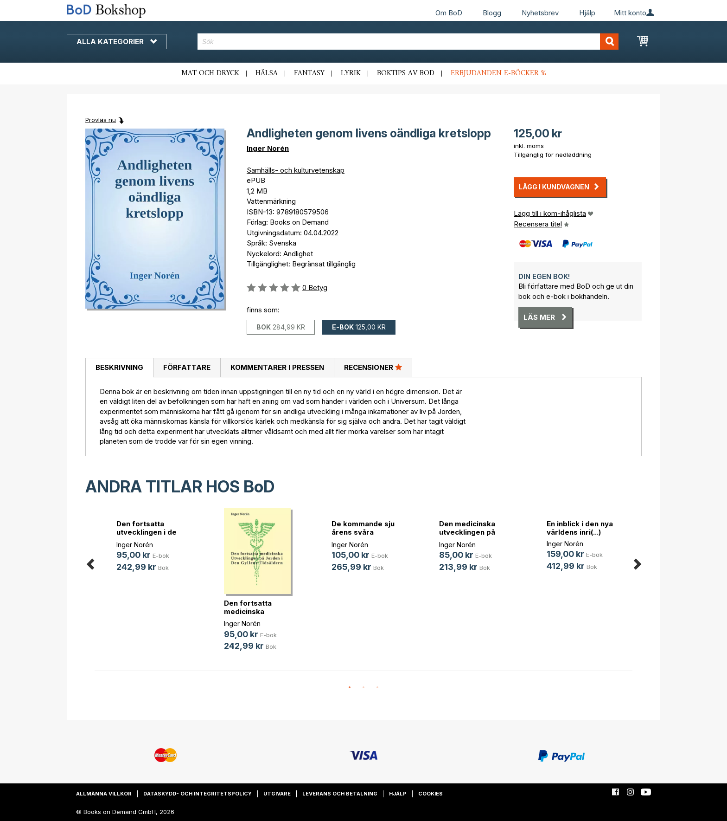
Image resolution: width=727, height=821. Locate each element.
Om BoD (448, 12)
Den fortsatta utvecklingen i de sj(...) (146, 532)
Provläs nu (100, 119)
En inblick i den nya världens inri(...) (580, 528)
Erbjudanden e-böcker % (498, 73)
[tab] (119, 368)
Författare (186, 367)
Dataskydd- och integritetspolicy (197, 793)
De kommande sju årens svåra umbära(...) (363, 532)
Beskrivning (119, 367)
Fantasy (309, 73)
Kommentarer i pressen (277, 367)
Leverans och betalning (339, 793)
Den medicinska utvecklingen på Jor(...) (467, 532)
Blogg (492, 12)
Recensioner (373, 367)
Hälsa (266, 73)
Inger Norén (268, 148)
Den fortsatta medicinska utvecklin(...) (248, 611)
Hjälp (587, 12)
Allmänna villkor (104, 793)
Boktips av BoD (405, 73)
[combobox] (408, 41)
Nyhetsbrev (540, 12)
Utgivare (277, 793)
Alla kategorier (117, 41)
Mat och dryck (210, 73)
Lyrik (351, 73)
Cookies (430, 793)
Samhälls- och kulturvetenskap (295, 170)
